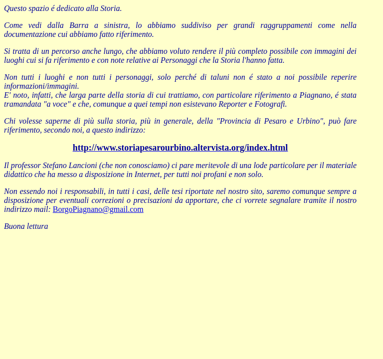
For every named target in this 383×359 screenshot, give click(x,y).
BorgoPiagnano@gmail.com (98, 209)
